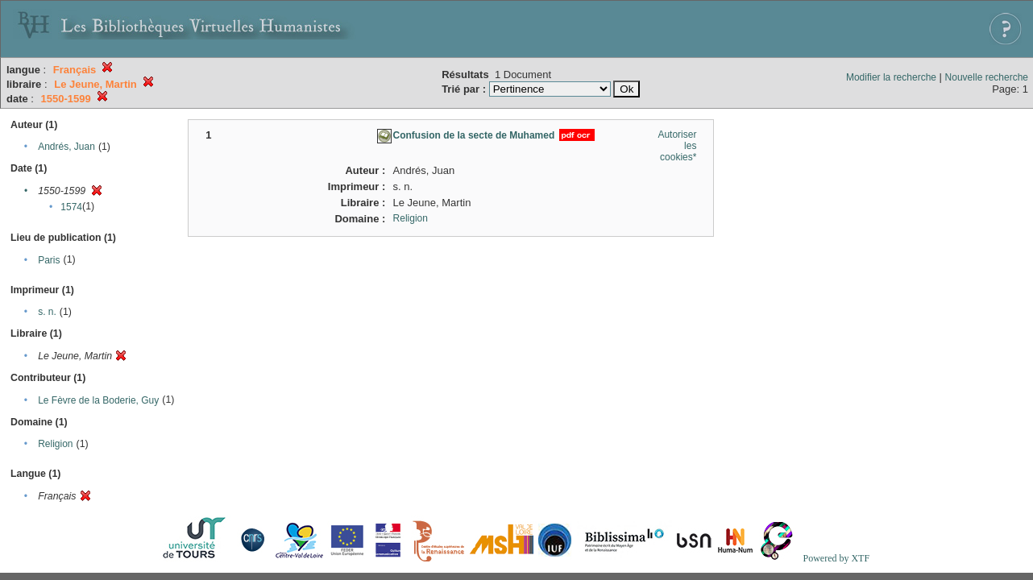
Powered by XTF (836, 558)
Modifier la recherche (891, 77)
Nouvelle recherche (986, 77)
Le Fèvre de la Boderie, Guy (98, 400)
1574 (71, 207)
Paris (49, 260)
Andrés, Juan (66, 146)
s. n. (47, 311)
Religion (55, 444)
